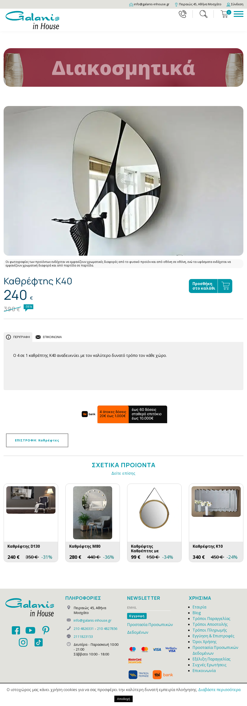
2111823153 (83, 636)
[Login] (234, 4)
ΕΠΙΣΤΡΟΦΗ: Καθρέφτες (37, 440)
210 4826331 (84, 628)
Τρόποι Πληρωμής (209, 630)
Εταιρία (199, 607)
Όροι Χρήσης (204, 641)
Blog (196, 612)
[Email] (149, 4)
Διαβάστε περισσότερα (219, 689)
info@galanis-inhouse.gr (92, 620)
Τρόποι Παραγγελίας (211, 618)
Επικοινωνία (204, 670)
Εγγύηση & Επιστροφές (213, 636)
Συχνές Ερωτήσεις (209, 664)
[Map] (197, 4)
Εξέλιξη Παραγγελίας (211, 659)
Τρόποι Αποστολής (210, 624)
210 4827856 (107, 628)
